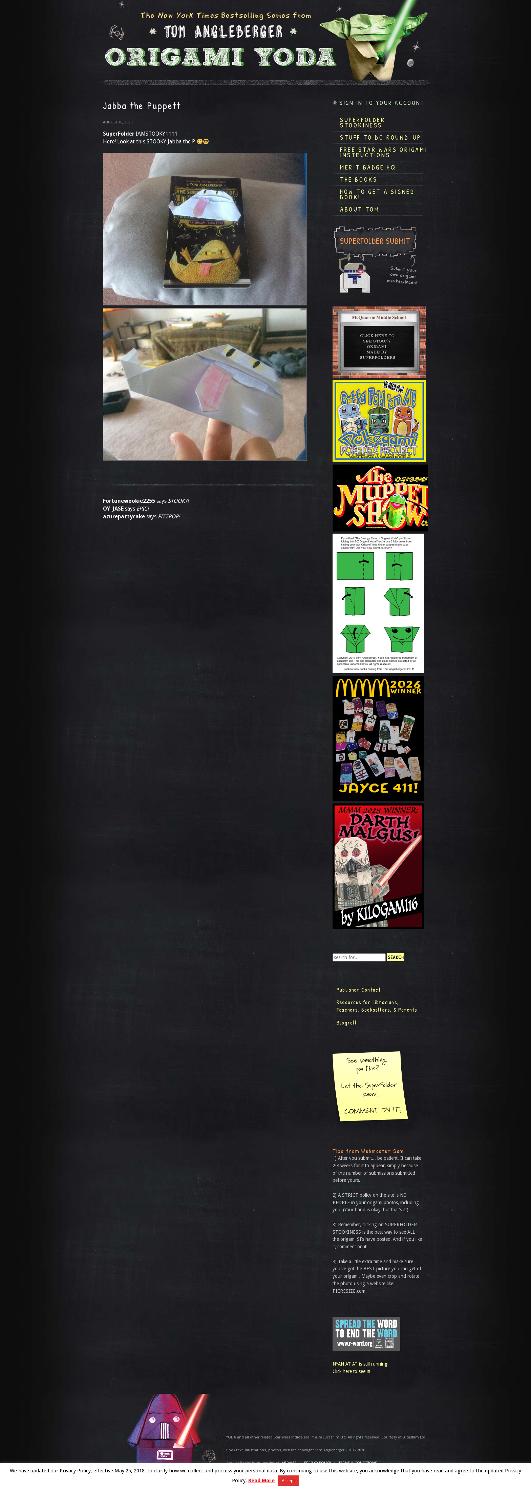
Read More (261, 1480)
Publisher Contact (359, 989)
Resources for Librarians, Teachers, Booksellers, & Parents (377, 1005)
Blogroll (347, 1022)
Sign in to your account (382, 103)
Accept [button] (288, 1480)
